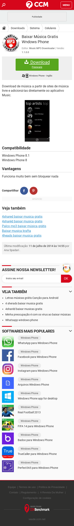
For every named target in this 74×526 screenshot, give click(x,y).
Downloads (18, 28)
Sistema (35, 28)
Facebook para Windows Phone (37, 356)
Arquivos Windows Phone (33, 384)
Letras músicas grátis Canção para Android (31, 297)
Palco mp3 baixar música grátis (24, 226)
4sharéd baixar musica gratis (22, 221)
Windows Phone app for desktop (37, 398)
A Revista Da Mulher (52, 492)
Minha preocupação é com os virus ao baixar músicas (38, 314)
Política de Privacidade (52, 487)
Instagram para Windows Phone (37, 370)
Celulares (50, 28)
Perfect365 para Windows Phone (38, 467)
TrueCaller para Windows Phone (37, 453)
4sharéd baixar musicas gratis (23, 309)
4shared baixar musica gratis (22, 216)
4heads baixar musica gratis (21, 235)
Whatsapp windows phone (21, 320)
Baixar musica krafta (16, 231)
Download (37, 64)
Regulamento (28, 492)
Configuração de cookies (37, 497)
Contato (13, 492)
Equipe (12, 487)
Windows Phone (29, 337)
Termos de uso (27, 487)
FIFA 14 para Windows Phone (36, 426)
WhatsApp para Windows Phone (37, 343)
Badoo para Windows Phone (35, 440)
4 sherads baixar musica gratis (24, 303)
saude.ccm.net (37, 519)
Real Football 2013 (29, 412)
